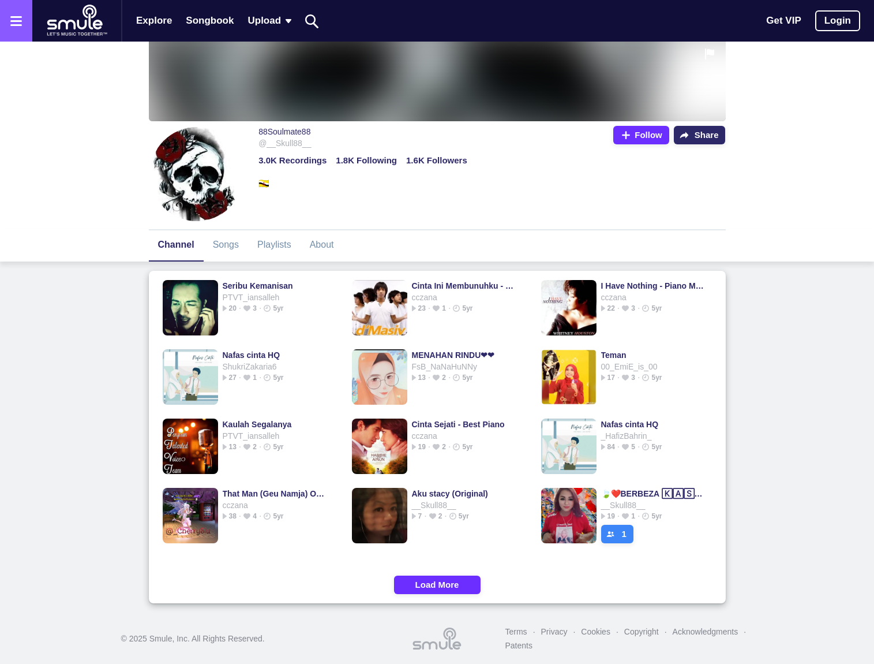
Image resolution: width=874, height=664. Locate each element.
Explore (154, 20)
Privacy (554, 631)
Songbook (210, 20)
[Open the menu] (16, 21)
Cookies (595, 631)
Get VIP (783, 20)
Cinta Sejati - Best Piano (458, 424)
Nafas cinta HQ (251, 355)
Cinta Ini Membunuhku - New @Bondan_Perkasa (464, 285)
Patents (518, 645)
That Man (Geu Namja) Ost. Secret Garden (275, 493)
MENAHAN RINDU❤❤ (453, 355)
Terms (516, 631)
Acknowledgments (705, 631)
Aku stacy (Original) (450, 493)
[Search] (312, 21)
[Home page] (76, 20)
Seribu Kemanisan (258, 285)
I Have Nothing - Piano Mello (654, 285)
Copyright (641, 631)
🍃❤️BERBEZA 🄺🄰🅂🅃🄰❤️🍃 (654, 493)
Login (837, 20)
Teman (614, 355)
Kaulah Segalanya (257, 424)
